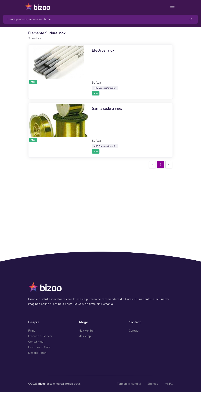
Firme (31, 331)
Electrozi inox (103, 50)
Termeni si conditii (129, 384)
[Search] (93, 19)
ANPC (169, 384)
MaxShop (85, 336)
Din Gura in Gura (39, 347)
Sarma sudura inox (108, 108)
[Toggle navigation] (172, 6)
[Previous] (152, 164)
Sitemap (152, 384)
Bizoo (42, 384)
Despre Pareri (37, 353)
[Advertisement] (100, 202)
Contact (134, 331)
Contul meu (36, 342)
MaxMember (87, 331)
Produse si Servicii (40, 336)
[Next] (168, 164)
